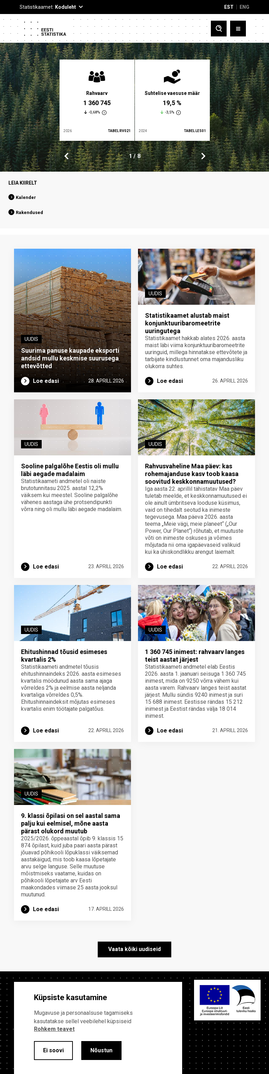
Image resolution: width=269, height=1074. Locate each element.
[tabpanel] (97, 100)
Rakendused (29, 212)
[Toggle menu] (238, 28)
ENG (244, 7)
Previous (67, 156)
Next (203, 156)
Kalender (26, 197)
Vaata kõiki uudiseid (134, 949)
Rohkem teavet (54, 1029)
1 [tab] (130, 156)
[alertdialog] (98, 1028)
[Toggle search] (218, 28)
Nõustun (101, 1050)
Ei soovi (53, 1050)
